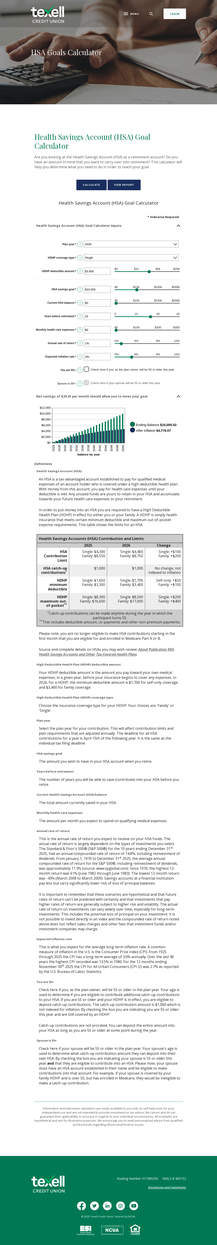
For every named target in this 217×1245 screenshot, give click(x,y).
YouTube (134, 1208)
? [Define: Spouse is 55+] (80, 383)
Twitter (95, 1208)
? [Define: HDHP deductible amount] (80, 271)
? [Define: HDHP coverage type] (80, 257)
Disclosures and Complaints (167, 1187)
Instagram (121, 1208)
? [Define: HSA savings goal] (80, 289)
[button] (108, 225)
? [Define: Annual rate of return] (80, 343)
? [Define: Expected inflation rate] (80, 356)
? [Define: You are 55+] (80, 370)
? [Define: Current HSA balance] (80, 302)
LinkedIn (108, 1208)
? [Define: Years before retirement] (80, 316)
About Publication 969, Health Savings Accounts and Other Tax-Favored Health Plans (107, 652)
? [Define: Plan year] (80, 244)
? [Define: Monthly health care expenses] (80, 329)
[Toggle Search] (151, 14)
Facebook (82, 1208)
